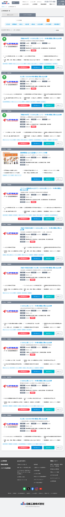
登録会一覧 (47, 493)
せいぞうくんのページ (55, 478)
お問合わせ (41, 493)
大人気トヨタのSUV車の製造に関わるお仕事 (33, 76)
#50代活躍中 (48, 24)
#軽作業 (27, 24)
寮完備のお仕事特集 (54, 469)
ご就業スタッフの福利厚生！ (40, 467)
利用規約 (14, 493)
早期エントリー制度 (54, 472)
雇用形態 (36, 464)
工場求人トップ (4, 6)
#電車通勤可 (57, 24)
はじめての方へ (26, 4)
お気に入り (61, 4)
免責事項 (28, 493)
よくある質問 (34, 493)
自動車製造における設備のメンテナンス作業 (33, 153)
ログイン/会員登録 (61, 1)
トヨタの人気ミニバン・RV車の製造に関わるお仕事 (36, 306)
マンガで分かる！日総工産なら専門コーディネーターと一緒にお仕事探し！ (24, 472)
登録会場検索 (43, 4)
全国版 (13, 2)
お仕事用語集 (53, 481)
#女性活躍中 (40, 24)
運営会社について (26, 1)
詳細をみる (37, 67)
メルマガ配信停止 (54, 493)
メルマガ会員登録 (5, 468)
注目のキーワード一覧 (22, 479)
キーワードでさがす (28, 14)
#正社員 (8, 24)
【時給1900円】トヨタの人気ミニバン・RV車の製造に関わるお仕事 (41, 38)
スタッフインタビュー (38, 479)
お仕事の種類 (37, 470)
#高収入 (21, 24)
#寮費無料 (14, 24)
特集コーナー (52, 4)
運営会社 (9, 493)
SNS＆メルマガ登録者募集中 (40, 476)
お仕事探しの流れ (21, 476)
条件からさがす (10, 14)
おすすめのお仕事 (54, 475)
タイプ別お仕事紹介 (38, 482)
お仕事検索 (35, 4)
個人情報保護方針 (21, 493)
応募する (50, 67)
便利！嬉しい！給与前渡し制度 (24, 467)
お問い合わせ (39, 1)
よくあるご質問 (32, 1)
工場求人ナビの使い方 (22, 464)
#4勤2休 (33, 24)
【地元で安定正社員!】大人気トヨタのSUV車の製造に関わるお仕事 (40, 268)
